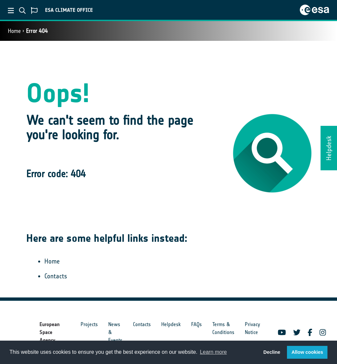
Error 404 (37, 31)
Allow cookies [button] (307, 352)
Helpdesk (171, 324)
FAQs (196, 324)
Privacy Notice (252, 328)
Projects (89, 324)
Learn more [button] (213, 352)
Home (14, 31)
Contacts (55, 276)
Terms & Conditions (223, 328)
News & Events (115, 332)
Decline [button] (271, 352)
